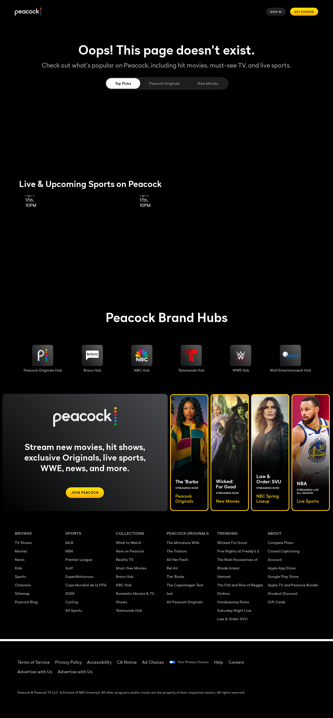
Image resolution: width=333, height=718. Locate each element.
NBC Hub (123, 587)
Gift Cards (276, 604)
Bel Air (172, 570)
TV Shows (23, 544)
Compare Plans (281, 544)
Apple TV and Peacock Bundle (293, 587)
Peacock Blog (26, 604)
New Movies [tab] (208, 83)
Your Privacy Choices (197, 662)
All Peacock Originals (185, 604)
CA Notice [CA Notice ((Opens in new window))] (127, 662)
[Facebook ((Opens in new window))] (271, 658)
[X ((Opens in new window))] (285, 674)
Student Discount (283, 595)
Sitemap (22, 595)
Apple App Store (282, 570)
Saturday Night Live (234, 612)
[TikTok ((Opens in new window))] (285, 658)
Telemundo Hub (129, 612)
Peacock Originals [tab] (164, 83)
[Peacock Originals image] (43, 358)
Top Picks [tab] (123, 83)
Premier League (78, 561)
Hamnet (224, 578)
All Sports (73, 612)
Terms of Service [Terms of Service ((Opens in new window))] (33, 662)
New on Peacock (130, 553)
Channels (23, 587)
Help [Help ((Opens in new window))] (227, 662)
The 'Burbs (175, 578)
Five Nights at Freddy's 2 (238, 553)
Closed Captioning (283, 553)
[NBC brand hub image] (141, 358)
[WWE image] (240, 358)
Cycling (71, 604)
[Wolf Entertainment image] (290, 358)
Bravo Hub (124, 578)
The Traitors (177, 553)
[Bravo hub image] (92, 358)
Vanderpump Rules (233, 604)
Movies (21, 553)
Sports (20, 578)
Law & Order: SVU (232, 621)
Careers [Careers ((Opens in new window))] (245, 662)
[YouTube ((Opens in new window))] (299, 658)
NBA (69, 553)
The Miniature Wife (183, 544)
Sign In (276, 11)
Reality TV (125, 561)
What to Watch (128, 544)
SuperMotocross (79, 578)
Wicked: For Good (232, 544)
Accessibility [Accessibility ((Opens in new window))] (99, 662)
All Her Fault (177, 561)
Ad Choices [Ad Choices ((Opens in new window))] (153, 662)
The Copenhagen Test (185, 587)
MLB (69, 544)
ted (169, 595)
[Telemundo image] (191, 358)
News (20, 561)
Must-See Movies (131, 570)
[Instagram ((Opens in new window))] (271, 674)
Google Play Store (283, 578)
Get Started (304, 11)
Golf (69, 570)
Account (275, 561)
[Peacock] (28, 12)
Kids (18, 570)
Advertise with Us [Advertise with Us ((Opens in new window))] (34, 671)
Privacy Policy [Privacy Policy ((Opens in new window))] (68, 662)
